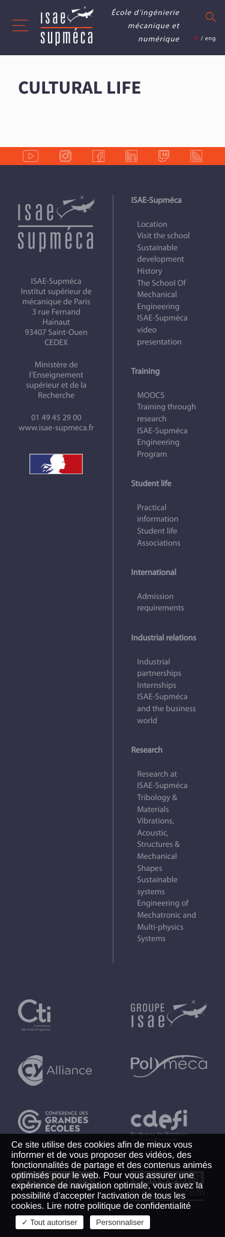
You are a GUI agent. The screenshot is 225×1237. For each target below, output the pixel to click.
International (153, 572)
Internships (156, 685)
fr (196, 38)
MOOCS (151, 395)
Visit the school (163, 235)
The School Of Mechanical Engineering (161, 295)
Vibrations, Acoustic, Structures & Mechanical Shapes (158, 844)
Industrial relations (163, 638)
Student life (151, 483)
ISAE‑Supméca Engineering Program (162, 442)
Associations (159, 543)
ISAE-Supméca (156, 200)
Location (152, 224)
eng (210, 38)
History (150, 271)
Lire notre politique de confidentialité (119, 1206)
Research (147, 750)
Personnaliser (120, 1222)
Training (145, 371)
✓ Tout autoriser (49, 1222)
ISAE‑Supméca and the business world (166, 708)
